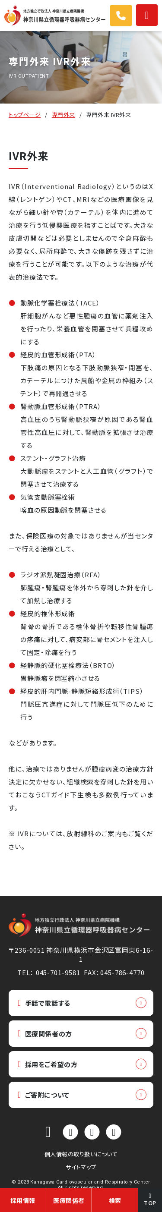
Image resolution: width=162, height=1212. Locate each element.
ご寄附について (44, 1094)
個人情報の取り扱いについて (81, 1154)
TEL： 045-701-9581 (48, 972)
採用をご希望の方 (47, 1064)
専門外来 (63, 114)
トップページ (25, 114)
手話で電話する (44, 1002)
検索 (115, 1200)
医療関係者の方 (45, 1033)
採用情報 (22, 1200)
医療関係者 (69, 1200)
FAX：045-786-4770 (114, 972)
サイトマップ (81, 1167)
